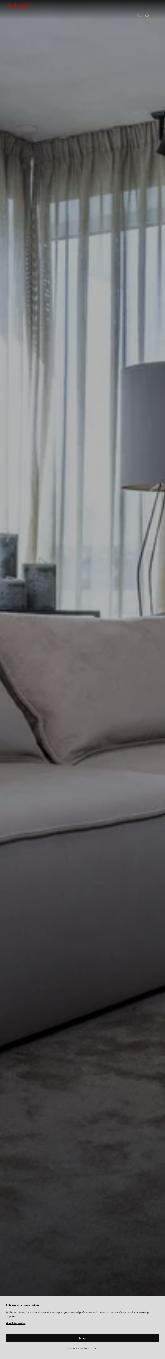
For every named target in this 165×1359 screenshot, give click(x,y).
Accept (82, 1338)
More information (15, 1323)
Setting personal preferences (82, 1347)
